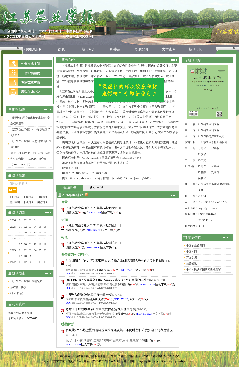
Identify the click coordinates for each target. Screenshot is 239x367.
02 (25, 220)
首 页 (61, 49)
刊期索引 (42, 197)
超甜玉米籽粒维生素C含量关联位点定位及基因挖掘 (101, 309)
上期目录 (14, 197)
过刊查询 (14, 202)
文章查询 (168, 49)
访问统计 (18, 304)
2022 (13, 262)
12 (45, 232)
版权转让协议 (18, 287)
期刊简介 (88, 49)
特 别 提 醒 (16, 293)
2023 (13, 250)
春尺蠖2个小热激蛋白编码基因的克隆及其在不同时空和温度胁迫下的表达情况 (119, 330)
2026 (13, 220)
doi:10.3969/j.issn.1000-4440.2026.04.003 (94, 302)
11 (40, 232)
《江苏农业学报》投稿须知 (26, 281)
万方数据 (191, 257)
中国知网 (191, 251)
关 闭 (20, 48)
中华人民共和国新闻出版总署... (204, 269)
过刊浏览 (18, 212)
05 (40, 226)
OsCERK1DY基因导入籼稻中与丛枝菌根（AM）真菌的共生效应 (110, 280)
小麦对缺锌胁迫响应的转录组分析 (89, 294)
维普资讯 (191, 263)
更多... (171, 60)
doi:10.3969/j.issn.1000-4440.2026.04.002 (94, 288)
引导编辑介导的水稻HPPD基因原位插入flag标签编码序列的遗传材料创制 (115, 260)
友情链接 (194, 237)
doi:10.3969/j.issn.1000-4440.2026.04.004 (94, 317)
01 (20, 220)
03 (30, 220)
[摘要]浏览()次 (76, 212)
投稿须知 (142, 49)
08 (25, 232)
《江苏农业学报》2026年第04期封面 (90, 225)
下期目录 (28, 197)
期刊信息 (194, 60)
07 (20, 232)
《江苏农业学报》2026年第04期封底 (90, 243)
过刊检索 (18, 175)
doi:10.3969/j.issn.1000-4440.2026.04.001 (94, 273)
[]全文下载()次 (104, 212)
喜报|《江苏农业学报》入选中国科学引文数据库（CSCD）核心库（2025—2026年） (30, 158)
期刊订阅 (195, 49)
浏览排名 (42, 202)
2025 (13, 226)
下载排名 (28, 202)
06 (45, 226)
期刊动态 (18, 109)
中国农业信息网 (195, 245)
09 (30, 232)
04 (35, 220)
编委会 (115, 49)
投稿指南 (18, 273)
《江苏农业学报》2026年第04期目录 (90, 208)
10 (35, 232)
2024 (13, 238)
